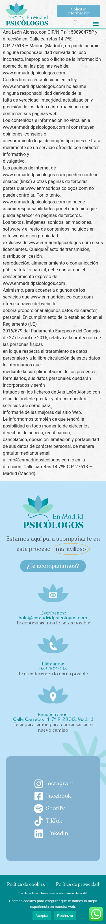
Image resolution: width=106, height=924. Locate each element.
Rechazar (65, 916)
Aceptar (42, 916)
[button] (95, 23)
